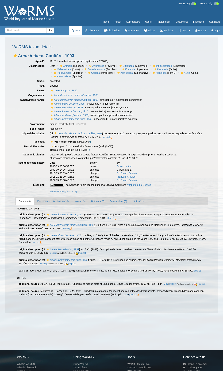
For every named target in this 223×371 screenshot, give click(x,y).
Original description (32, 133)
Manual (200, 30)
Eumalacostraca (94, 69)
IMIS (165, 283)
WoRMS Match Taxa (139, 364)
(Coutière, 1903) (69, 115)
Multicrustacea (162, 65)
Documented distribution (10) (53, 201)
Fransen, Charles (126, 176)
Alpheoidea (125, 72)
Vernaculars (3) (118, 201)
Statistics (167, 30)
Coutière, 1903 (74, 95)
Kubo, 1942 (71, 119)
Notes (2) (80, 201)
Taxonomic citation (33, 154)
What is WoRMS (26, 364)
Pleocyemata (62, 72)
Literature (92, 30)
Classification (37, 65)
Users (148, 21)
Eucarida (128, 69)
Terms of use (80, 367)
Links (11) (138, 201)
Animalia (66, 65)
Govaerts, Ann (124, 166)
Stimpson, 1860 (63, 90)
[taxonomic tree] (57, 191)
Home (106, 21)
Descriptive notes (34, 146)
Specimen (132, 30)
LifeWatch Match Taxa (139, 367)
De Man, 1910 (69, 111)
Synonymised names (32, 99)
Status (41, 81)
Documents (182, 21)
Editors (149, 30)
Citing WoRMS (81, 364)
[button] (15, 55)
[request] (82, 253)
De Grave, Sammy (127, 173)
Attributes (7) (98, 201)
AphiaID (40, 61)
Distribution (112, 30)
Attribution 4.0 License (139, 184)
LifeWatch (198, 21)
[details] (106, 137)
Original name (36, 95)
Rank (41, 85)
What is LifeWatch (26, 367)
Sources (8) (25, 201)
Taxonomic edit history (31, 162)
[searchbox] (25, 30)
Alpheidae (159, 72)
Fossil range (37, 128)
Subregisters (133, 21)
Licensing (38, 184)
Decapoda (160, 69)
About (118, 21)
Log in (216, 30)
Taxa (76, 30)
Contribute (214, 21)
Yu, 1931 (66, 107)
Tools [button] (184, 30)
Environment (37, 124)
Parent (41, 90)
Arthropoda (96, 65)
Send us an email (195, 364)
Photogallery (163, 21)
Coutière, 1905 (67, 103)
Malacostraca (62, 69)
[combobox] (26, 30)
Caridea (93, 72)
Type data (38, 141)
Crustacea (126, 65)
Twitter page (192, 367)
